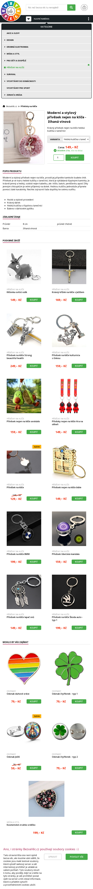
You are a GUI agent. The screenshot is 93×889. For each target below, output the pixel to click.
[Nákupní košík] (84, 7)
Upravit (52, 870)
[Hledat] (71, 7)
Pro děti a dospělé (16, 60)
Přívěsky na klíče (15, 67)
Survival (11, 74)
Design (10, 40)
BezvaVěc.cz (11, 106)
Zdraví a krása (14, 95)
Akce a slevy (13, 33)
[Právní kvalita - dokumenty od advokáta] (29, 856)
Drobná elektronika (17, 47)
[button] (89, 19)
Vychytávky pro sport (18, 88)
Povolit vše (76, 870)
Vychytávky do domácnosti (21, 81)
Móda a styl (13, 53)
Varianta (55, 139)
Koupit (75, 157)
